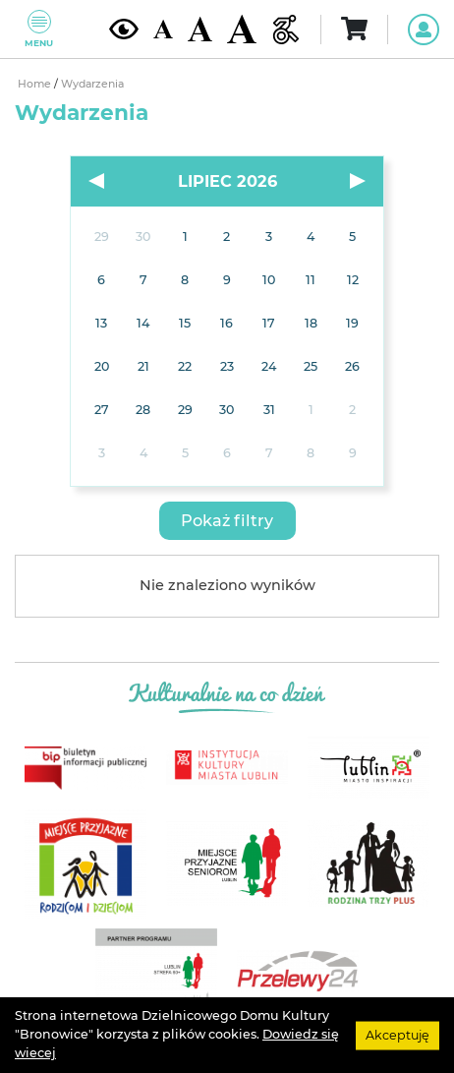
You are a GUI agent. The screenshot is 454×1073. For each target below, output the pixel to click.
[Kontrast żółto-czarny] (124, 28)
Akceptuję (397, 1034)
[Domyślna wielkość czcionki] (163, 29)
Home (36, 84)
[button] (227, 521)
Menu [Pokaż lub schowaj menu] (39, 29)
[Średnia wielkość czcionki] (200, 28)
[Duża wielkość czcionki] (241, 29)
